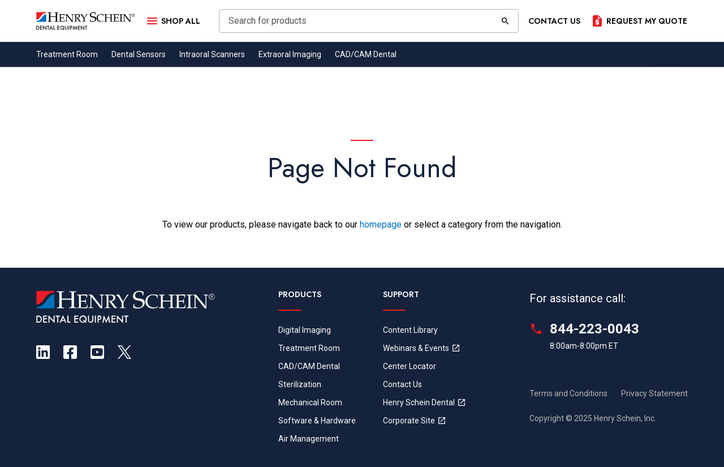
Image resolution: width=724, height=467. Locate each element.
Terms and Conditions (568, 393)
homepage (381, 224)
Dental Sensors (138, 54)
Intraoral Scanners (212, 54)
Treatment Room (67, 54)
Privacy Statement (654, 393)
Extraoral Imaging (289, 54)
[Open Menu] (172, 21)
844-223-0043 (594, 329)
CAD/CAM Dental (366, 54)
